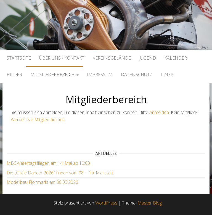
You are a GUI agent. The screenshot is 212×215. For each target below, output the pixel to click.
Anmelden (159, 112)
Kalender (175, 58)
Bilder (14, 74)
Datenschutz (136, 74)
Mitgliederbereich (54, 74)
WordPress (106, 203)
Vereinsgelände (112, 58)
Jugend (147, 58)
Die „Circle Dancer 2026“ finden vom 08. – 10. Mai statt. (60, 173)
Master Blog (149, 203)
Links (167, 74)
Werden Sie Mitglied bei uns (38, 119)
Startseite (19, 58)
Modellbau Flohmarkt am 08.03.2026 (42, 182)
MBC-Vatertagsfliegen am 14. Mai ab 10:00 (48, 163)
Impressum (100, 74)
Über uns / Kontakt (61, 58)
